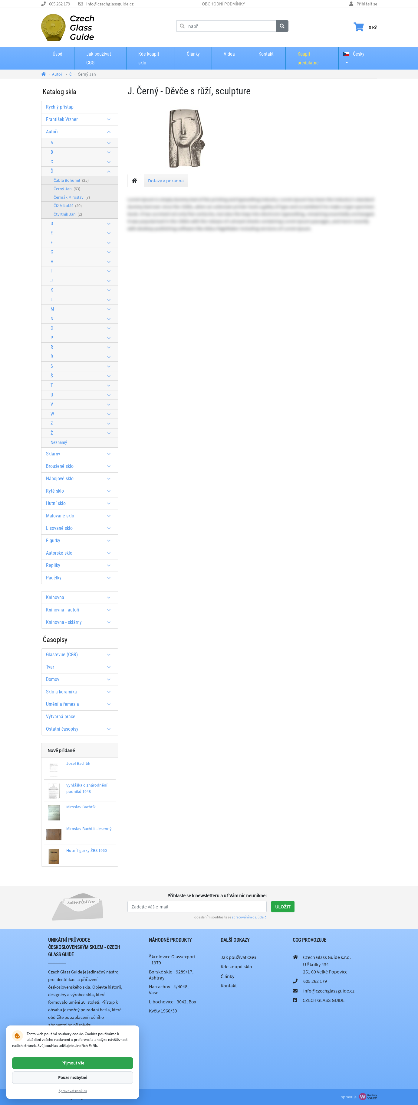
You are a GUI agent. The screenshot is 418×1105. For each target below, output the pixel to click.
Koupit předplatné (308, 58)
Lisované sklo (80, 528)
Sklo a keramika (80, 692)
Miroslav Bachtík (81, 807)
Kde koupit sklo (148, 58)
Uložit (283, 907)
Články (193, 54)
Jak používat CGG (98, 58)
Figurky (80, 540)
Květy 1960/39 (163, 1011)
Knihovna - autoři (80, 610)
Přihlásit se (367, 4)
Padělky (80, 578)
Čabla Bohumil (71, 180)
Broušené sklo (80, 466)
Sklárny (80, 454)
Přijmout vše (72, 1063)
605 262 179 (59, 4)
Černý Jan (67, 188)
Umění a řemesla (80, 704)
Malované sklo (80, 516)
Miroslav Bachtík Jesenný (89, 828)
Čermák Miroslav (72, 197)
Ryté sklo (80, 491)
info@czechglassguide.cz (109, 4)
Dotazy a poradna (166, 181)
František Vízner (80, 119)
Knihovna (80, 597)
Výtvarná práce (60, 716)
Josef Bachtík (78, 763)
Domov (80, 679)
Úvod (57, 54)
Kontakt (266, 54)
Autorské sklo (80, 553)
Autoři (80, 132)
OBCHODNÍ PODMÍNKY (223, 4)
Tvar (80, 667)
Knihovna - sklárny (80, 622)
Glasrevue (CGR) (80, 654)
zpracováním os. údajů (249, 917)
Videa (229, 54)
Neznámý (59, 442)
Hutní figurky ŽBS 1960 (86, 850)
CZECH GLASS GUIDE (323, 1000)
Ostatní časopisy (80, 729)
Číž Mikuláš (68, 205)
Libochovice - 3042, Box (172, 1002)
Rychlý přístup (60, 107)
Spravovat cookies (73, 1090)
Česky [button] (353, 54)
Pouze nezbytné (72, 1077)
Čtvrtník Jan (68, 214)
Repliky (80, 565)
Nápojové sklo (80, 478)
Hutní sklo (80, 503)
